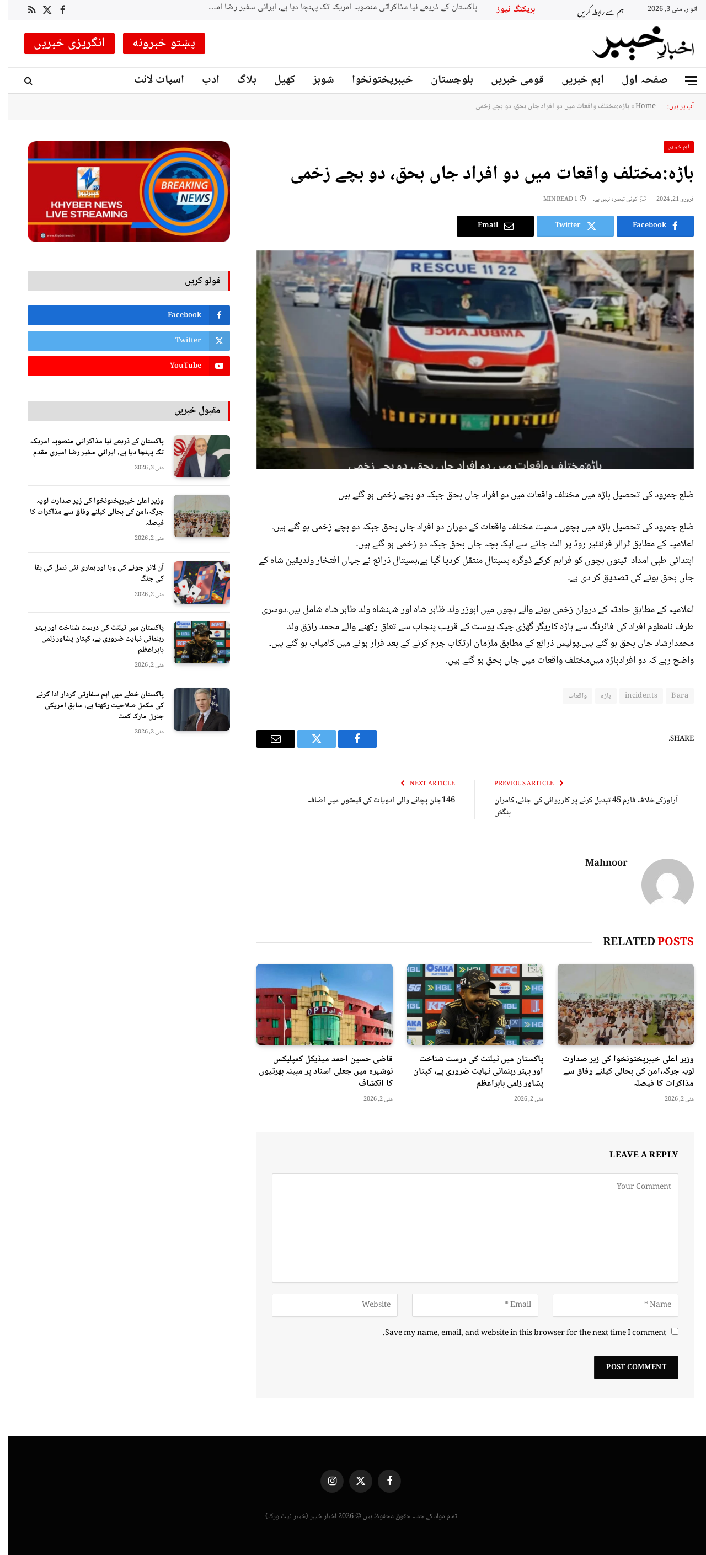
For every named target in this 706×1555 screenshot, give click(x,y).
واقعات (569, 696)
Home (638, 106)
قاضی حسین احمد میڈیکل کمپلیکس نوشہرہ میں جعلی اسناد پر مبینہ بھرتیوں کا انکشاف (318, 1072)
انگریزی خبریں (62, 43)
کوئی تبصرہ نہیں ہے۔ (612, 199)
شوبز (316, 80)
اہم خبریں (575, 80)
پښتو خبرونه (156, 43)
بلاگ (239, 80)
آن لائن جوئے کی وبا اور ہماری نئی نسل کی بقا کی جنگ (91, 573)
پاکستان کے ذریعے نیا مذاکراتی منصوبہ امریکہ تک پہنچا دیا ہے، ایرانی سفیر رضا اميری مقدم (331, 8)
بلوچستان (444, 80)
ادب (203, 80)
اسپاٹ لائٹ (151, 80)
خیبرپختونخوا (374, 80)
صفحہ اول (637, 80)
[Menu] (683, 80)
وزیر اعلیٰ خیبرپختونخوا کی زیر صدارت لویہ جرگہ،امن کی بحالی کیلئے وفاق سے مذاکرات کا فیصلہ (620, 1072)
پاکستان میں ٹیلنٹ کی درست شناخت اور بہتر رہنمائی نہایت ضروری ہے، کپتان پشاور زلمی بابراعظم (470, 1072)
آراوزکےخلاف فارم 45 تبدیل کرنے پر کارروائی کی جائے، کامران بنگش (578, 807)
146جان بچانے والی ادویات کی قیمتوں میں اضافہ (373, 800)
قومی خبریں (509, 80)
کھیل (276, 80)
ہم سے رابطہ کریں (593, 10)
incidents (633, 696)
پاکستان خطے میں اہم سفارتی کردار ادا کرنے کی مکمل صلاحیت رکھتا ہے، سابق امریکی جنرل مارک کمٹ (92, 705)
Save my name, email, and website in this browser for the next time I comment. (517, 1333)
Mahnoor (598, 864)
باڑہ (598, 696)
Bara (672, 696)
